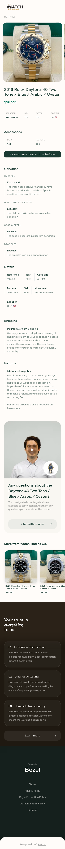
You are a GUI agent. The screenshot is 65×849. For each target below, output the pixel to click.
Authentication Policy (32, 803)
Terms (32, 784)
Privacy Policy (32, 790)
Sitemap (32, 810)
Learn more (13, 408)
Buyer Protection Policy (32, 797)
